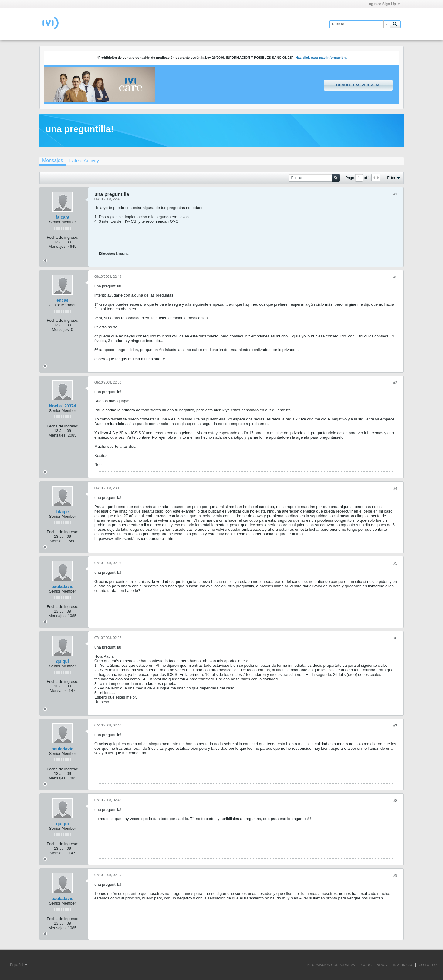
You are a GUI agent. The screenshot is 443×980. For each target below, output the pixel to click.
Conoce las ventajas (358, 85)
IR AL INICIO (402, 965)
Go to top (428, 965)
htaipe (62, 511)
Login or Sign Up (383, 4)
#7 (395, 726)
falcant (62, 217)
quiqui (62, 661)
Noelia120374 (62, 406)
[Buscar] (359, 24)
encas (62, 300)
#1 (395, 194)
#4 (395, 489)
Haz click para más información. (321, 57)
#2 (395, 277)
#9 (395, 875)
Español (18, 965)
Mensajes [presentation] (52, 160)
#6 (395, 638)
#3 (395, 383)
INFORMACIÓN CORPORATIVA (330, 965)
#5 (395, 563)
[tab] (52, 161)
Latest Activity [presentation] (84, 160)
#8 (395, 801)
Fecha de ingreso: (62, 237)
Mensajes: (57, 246)
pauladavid (62, 586)
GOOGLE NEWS (374, 965)
